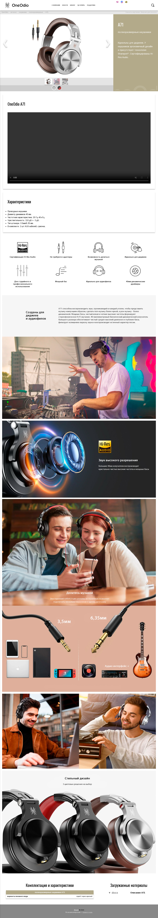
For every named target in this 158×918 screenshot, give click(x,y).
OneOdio (4, 12)
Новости (65, 5)
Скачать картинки (132, 12)
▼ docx (113, 893)
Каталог (72, 5)
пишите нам (87, 912)
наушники (23, 12)
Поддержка (91, 5)
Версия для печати (149, 12)
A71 (46, 12)
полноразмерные (36, 12)
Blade (76, 910)
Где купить (81, 5)
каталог (13, 12)
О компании (56, 5)
